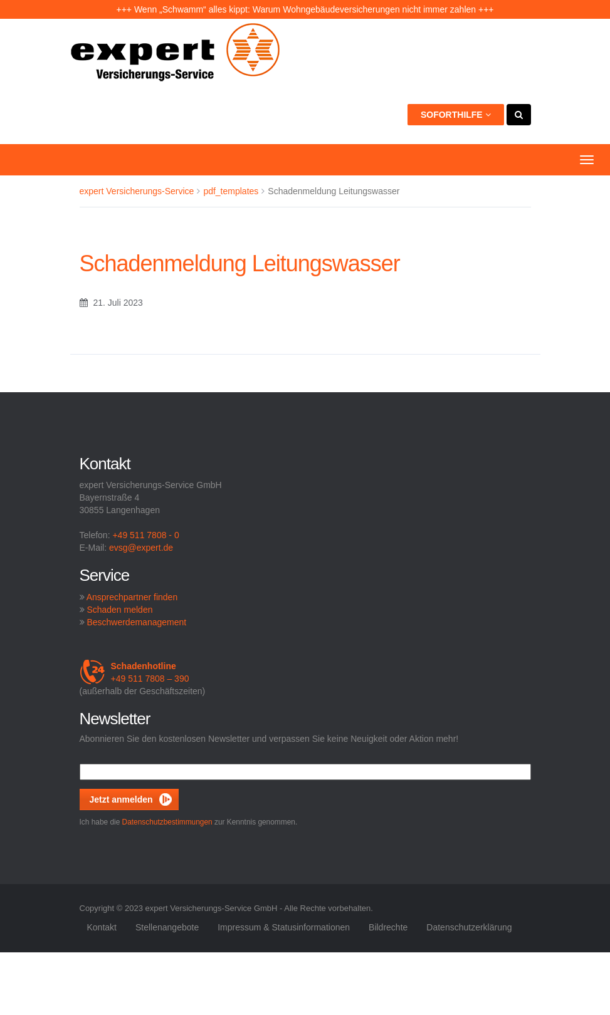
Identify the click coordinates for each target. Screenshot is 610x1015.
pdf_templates (230, 191)
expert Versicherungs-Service (137, 191)
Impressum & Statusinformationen (284, 927)
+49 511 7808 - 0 (145, 535)
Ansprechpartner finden (132, 597)
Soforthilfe (456, 115)
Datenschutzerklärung (469, 927)
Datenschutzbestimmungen (167, 822)
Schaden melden (119, 610)
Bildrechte (388, 927)
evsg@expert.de (141, 548)
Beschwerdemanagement (136, 622)
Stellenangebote (167, 927)
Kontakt (101, 927)
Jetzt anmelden (121, 799)
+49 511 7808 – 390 (134, 672)
